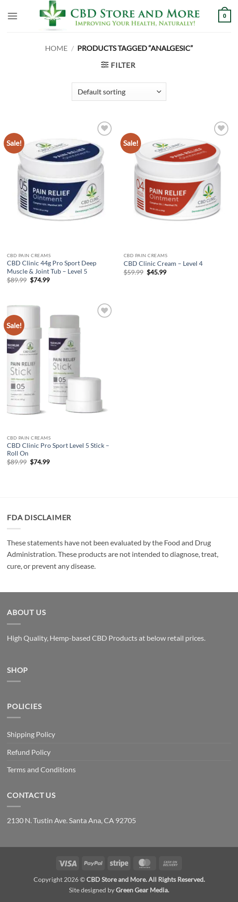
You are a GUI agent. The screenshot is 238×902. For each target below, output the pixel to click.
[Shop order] (119, 91)
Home (56, 48)
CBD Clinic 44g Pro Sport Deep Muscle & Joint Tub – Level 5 (51, 267)
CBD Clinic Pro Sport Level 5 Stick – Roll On (58, 449)
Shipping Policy (31, 734)
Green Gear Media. (142, 890)
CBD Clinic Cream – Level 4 (163, 263)
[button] (12, 16)
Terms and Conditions (41, 769)
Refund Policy (29, 752)
